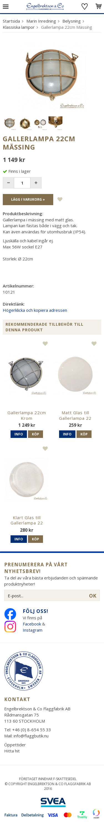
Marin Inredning (41, 21)
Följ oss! (35, 611)
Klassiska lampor (19, 27)
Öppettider (15, 744)
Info (18, 434)
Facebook (32, 624)
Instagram (33, 630)
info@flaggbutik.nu (31, 736)
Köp (35, 434)
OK (92, 595)
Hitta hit (12, 751)
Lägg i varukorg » (28, 199)
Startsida (11, 21)
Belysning (71, 21)
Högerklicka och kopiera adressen (35, 310)
